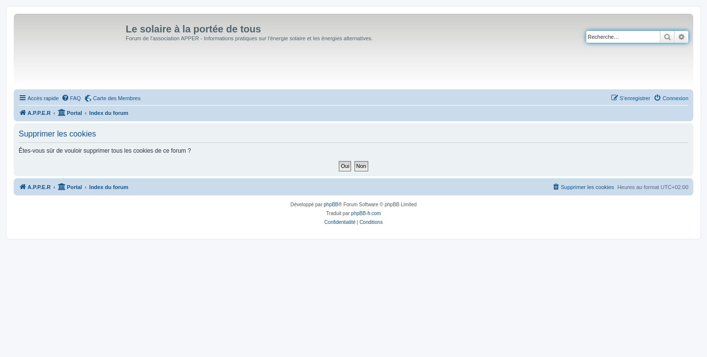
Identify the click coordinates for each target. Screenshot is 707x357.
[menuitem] (71, 98)
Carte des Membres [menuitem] (117, 98)
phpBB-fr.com (366, 213)
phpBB (331, 204)
